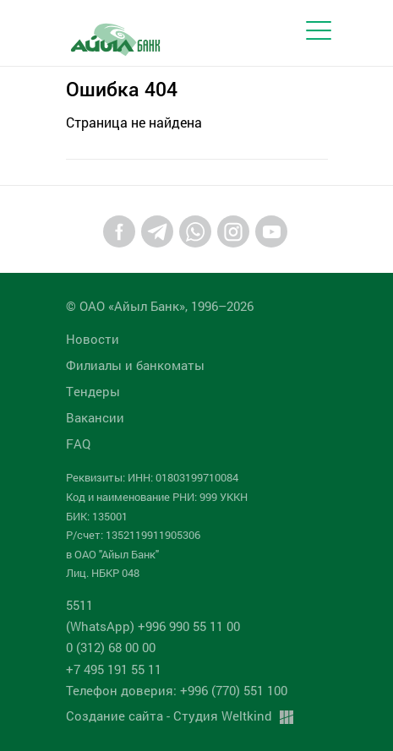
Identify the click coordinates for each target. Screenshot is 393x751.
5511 (79, 604)
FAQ (78, 443)
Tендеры (93, 391)
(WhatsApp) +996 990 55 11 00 (153, 626)
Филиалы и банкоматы (135, 364)
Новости (92, 338)
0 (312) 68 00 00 (111, 647)
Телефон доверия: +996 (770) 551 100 (176, 690)
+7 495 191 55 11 (113, 669)
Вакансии (95, 417)
